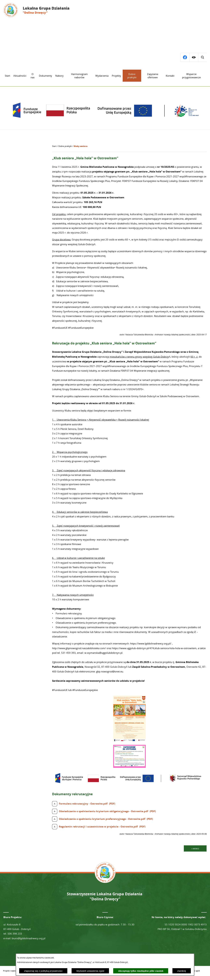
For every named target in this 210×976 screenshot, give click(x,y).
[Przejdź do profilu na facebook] (202, 57)
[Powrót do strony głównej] (54, 146)
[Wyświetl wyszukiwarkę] (184, 57)
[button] (129, 741)
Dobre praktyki (65, 146)
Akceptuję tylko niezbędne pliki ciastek (140, 970)
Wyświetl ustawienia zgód (90, 970)
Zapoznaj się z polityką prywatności (43, 970)
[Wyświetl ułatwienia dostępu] (193, 57)
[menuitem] (7, 75)
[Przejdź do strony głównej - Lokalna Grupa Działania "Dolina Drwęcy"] (38, 10)
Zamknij (181, 970)
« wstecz (195, 848)
